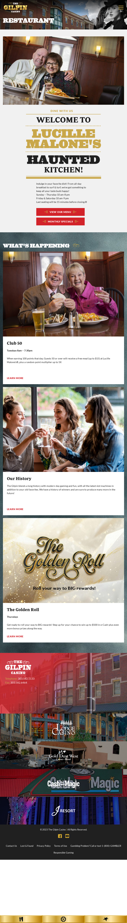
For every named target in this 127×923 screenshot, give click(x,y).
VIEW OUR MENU (60, 211)
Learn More (15, 378)
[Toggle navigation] (121, 7)
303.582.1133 (26, 678)
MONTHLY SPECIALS (60, 221)
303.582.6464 (19, 682)
